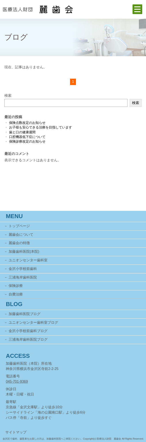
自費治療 (16, 294)
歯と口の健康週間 (22, 132)
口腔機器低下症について (27, 137)
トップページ (19, 226)
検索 (7, 95)
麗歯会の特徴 (19, 243)
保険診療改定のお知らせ (27, 141)
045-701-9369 (17, 381)
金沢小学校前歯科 (23, 269)
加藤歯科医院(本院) (24, 251)
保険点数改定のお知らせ (27, 122)
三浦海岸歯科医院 (23, 277)
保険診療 (16, 286)
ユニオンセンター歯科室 (28, 260)
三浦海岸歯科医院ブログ (28, 339)
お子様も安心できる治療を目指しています (40, 127)
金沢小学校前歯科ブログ (28, 331)
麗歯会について (21, 234)
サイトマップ (16, 432)
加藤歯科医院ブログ (24, 314)
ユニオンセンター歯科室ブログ (33, 322)
